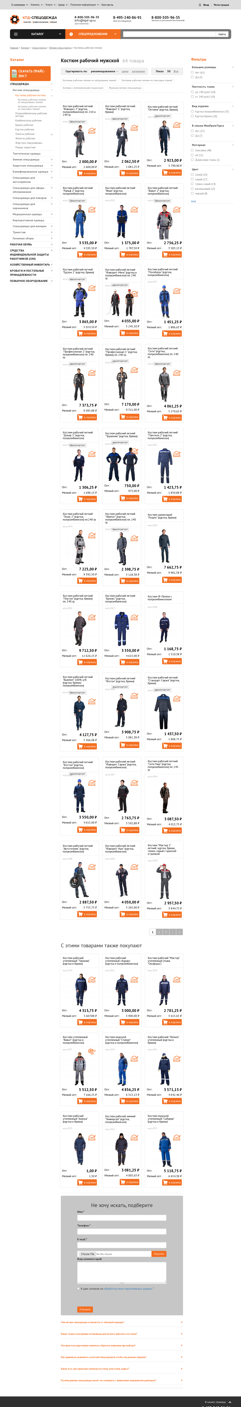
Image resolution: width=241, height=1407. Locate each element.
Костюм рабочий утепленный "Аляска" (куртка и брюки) (75, 1118)
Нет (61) (200, 72)
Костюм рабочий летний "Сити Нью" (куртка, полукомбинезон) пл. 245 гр (163, 765)
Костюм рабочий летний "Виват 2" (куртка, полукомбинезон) (163, 190)
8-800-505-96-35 (87, 17)
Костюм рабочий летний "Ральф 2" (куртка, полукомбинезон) (78, 190)
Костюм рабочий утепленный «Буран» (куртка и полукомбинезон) (121, 960)
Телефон (84, 1225)
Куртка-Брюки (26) (206, 116)
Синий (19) (201, 174)
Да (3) (198, 77)
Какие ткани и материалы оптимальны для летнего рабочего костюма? (99, 1333)
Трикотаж (19, 232)
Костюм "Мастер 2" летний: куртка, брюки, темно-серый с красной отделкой (162, 849)
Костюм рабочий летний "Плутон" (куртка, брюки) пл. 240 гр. (78, 598)
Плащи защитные (25, 147)
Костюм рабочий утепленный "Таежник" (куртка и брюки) (76, 960)
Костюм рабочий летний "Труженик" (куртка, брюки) (121, 434)
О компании (18, 4)
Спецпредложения (97, 34)
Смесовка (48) (203, 150)
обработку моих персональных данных (128, 1288)
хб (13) (199, 155)
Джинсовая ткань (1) (207, 160)
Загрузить (159, 1253)
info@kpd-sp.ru (85, 20)
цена (125, 71)
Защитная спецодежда (28, 165)
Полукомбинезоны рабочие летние (31, 115)
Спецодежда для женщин (29, 226)
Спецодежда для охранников (24, 206)
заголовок (138, 71)
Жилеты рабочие (25, 138)
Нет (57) (200, 131)
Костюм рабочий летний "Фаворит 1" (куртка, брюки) (120, 109)
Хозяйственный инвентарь (30, 264)
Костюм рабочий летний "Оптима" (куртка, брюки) (163, 108)
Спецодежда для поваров (30, 198)
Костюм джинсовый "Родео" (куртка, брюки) (162, 516)
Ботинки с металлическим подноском (83, 87)
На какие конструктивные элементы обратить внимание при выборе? (98, 1345)
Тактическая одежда (26, 153)
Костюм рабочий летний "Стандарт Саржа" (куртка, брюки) (164, 680)
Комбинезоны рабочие (28, 120)
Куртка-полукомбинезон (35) (212, 111)
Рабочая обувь (21, 244)
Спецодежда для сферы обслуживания (28, 190)
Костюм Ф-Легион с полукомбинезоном (160, 598)
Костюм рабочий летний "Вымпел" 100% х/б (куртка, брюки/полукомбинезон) (78, 681)
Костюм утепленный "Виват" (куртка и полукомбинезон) (75, 1039)
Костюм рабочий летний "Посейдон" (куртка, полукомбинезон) (163, 272)
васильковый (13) (205, 188)
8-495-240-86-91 (127, 17)
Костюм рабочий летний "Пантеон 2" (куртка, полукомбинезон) (163, 435)
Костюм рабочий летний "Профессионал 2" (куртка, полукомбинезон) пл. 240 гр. (79, 353)
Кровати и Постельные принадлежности (27, 273)
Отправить (85, 1309)
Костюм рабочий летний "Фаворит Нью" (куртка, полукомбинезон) (120, 848)
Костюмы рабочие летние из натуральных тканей (32, 101)
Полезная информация (83, 4)
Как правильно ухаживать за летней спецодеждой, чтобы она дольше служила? (103, 1357)
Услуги (48, 4)
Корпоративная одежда (28, 220)
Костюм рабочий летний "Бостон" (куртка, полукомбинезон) (78, 765)
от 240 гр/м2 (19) (205, 96)
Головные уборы (23, 238)
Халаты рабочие (25, 134)
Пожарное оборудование (29, 281)
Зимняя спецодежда (26, 159)
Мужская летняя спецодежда (125, 87)
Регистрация (221, 4)
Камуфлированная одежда (30, 171)
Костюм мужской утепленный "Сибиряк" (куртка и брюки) (161, 1118)
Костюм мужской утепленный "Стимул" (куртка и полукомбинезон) (121, 1039)
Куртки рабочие (24, 129)
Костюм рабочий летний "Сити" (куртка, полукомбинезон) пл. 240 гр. (163, 352)
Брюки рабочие (24, 125)
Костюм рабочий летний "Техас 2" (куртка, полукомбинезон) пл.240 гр (79, 516)
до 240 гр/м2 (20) (205, 92)
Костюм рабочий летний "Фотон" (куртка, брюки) (120, 679)
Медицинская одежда (27, 214)
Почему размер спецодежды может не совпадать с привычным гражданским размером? (108, 1380)
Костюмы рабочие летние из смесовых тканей (32, 108)
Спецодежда (39, 47)
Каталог (46, 34)
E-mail (82, 1239)
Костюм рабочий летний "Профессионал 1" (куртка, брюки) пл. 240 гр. (121, 351)
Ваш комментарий (89, 1259)
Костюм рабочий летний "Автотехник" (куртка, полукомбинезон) (78, 848)
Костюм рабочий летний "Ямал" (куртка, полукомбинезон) (120, 190)
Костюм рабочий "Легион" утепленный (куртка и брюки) (163, 1039)
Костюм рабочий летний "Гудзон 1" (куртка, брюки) (78, 271)
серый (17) (201, 179)
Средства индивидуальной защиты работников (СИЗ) (29, 254)
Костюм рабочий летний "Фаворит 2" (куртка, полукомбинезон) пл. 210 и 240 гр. (79, 110)
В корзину (90, 173)
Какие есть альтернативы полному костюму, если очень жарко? (95, 1368)
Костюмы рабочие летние (30, 95)
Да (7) (198, 135)
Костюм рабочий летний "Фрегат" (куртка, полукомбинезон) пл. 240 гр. (120, 518)
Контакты (107, 4)
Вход (206, 4)
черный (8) (201, 193)
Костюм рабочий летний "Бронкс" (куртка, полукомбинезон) (120, 598)
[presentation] (134, 1299)
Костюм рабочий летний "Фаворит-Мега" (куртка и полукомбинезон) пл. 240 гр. (121, 274)
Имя (80, 1211)
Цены (61, 4)
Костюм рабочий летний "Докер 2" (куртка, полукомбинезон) (78, 435)
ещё (193, 201)
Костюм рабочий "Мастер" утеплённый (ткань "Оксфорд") (164, 960)
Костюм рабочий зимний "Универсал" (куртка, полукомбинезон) (120, 1119)
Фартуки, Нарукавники (28, 143)
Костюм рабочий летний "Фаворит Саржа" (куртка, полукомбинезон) (120, 764)
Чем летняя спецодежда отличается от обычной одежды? (92, 1322)
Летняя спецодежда (60, 47)
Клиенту (35, 4)
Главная (14, 47)
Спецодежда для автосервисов (24, 180)
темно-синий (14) (205, 184)
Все (176, 71)
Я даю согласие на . (115, 1288)
